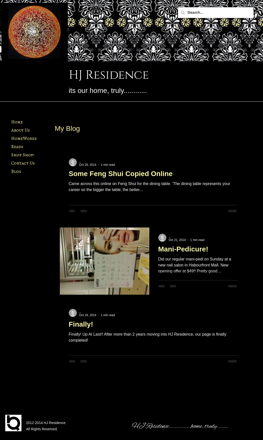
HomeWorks (24, 138)
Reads (17, 147)
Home (17, 122)
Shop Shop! (22, 155)
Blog (16, 171)
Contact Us (23, 163)
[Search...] (215, 12)
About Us (20, 130)
